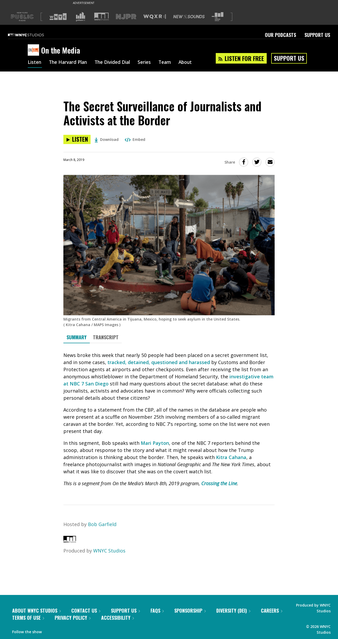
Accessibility (117, 617)
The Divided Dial (117, 62)
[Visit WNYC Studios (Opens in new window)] (101, 16)
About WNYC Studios (36, 610)
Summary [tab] (77, 337)
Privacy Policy (73, 617)
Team (172, 62)
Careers (271, 610)
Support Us (317, 34)
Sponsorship (190, 610)
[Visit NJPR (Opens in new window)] (126, 17)
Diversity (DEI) (233, 610)
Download (107, 139)
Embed (135, 139)
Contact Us (85, 610)
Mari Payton (155, 443)
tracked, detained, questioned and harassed (158, 362)
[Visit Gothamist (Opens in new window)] (80, 16)
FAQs (157, 610)
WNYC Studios (109, 550)
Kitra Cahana (231, 457)
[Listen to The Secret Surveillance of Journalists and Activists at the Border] (77, 139)
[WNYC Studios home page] (32, 34)
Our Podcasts (280, 34)
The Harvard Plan (70, 62)
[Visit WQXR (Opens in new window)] (154, 16)
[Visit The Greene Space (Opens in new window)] (217, 16)
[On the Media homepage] (34, 50)
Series (150, 62)
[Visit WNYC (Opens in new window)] (58, 16)
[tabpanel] (169, 419)
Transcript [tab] (106, 337)
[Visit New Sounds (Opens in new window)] (189, 16)
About (193, 62)
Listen (35, 62)
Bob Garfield (102, 524)
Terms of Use (28, 617)
